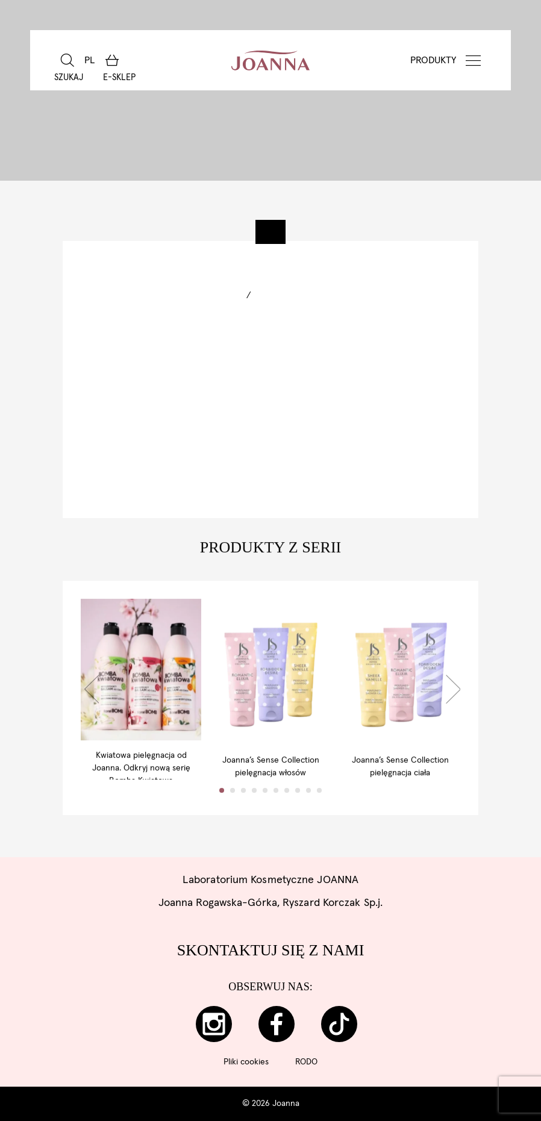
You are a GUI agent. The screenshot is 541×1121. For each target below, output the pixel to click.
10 (319, 814)
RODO (306, 1062)
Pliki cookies (246, 1062)
